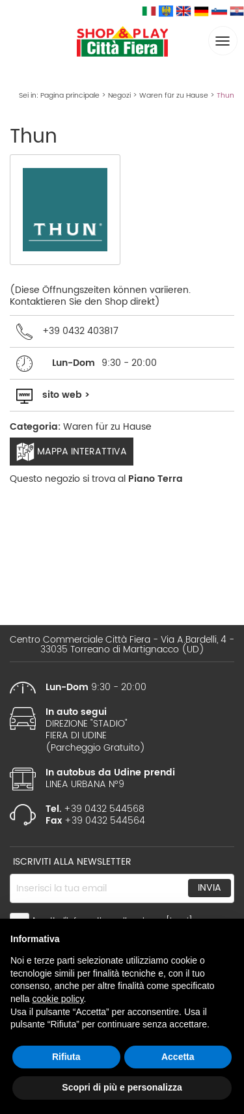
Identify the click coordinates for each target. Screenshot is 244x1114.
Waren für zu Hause (173, 96)
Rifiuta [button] (66, 1056)
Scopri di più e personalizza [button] (122, 1087)
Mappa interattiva (71, 452)
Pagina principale (70, 96)
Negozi (119, 96)
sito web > (66, 394)
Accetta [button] (178, 1056)
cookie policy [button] (57, 999)
